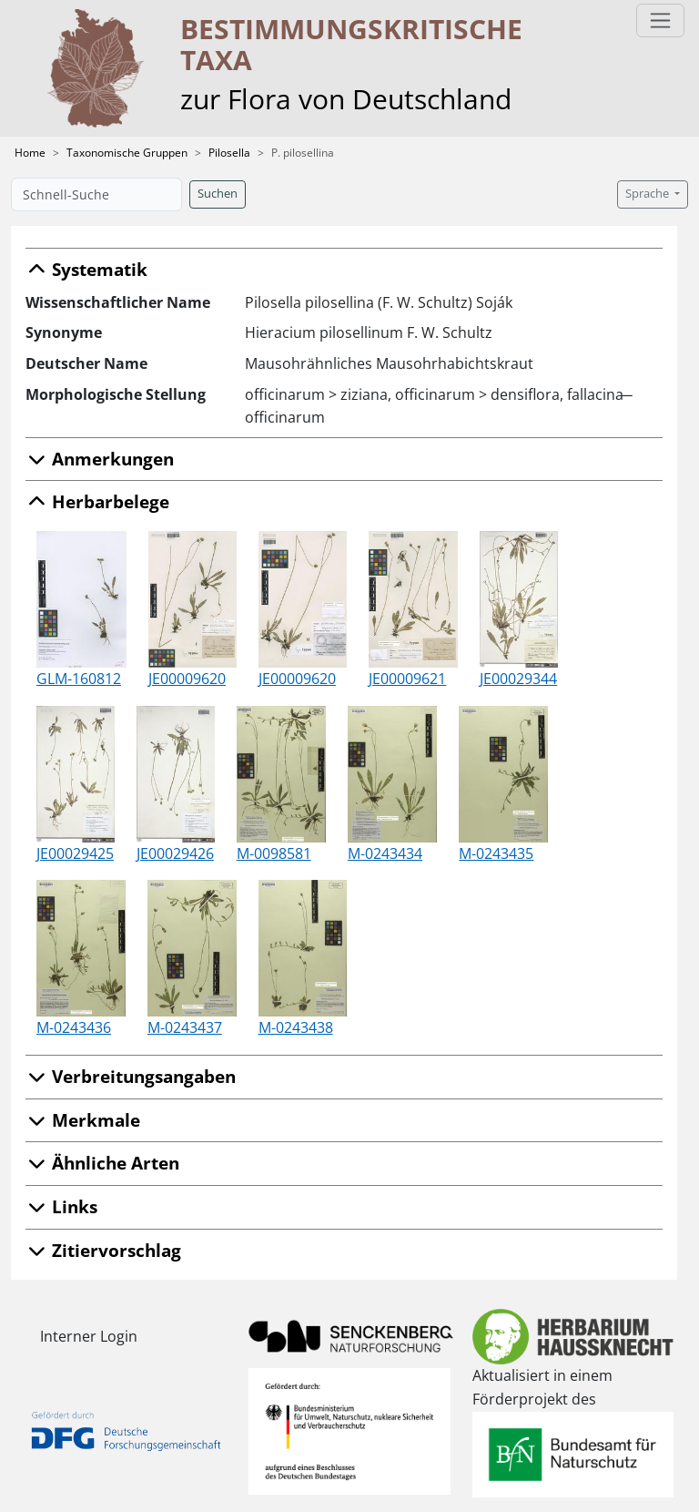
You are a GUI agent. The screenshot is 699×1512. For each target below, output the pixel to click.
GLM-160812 (78, 679)
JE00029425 (75, 853)
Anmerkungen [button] (99, 458)
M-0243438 (295, 1027)
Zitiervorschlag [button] (103, 1250)
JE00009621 (407, 679)
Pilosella (229, 152)
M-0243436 (73, 1027)
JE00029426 (175, 853)
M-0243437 (184, 1027)
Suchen (218, 193)
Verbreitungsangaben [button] (130, 1076)
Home (30, 152)
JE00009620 (187, 679)
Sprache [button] (648, 193)
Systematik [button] (86, 269)
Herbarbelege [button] (97, 501)
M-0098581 (274, 853)
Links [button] (61, 1206)
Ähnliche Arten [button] (102, 1162)
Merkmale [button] (82, 1120)
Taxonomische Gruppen (126, 152)
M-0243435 (496, 853)
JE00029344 (518, 679)
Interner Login (88, 1336)
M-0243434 (385, 853)
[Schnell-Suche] (96, 194)
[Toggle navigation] (660, 20)
